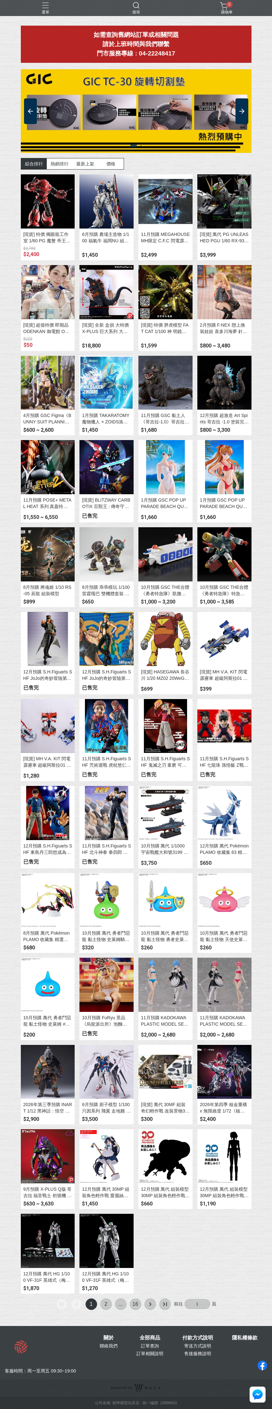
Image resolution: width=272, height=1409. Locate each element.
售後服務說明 (197, 1353)
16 (135, 1304)
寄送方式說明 (197, 1346)
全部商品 (150, 1337)
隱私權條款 (245, 1337)
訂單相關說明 (149, 1353)
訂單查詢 (150, 1346)
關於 (108, 1337)
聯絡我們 (109, 1346)
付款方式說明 (197, 1337)
